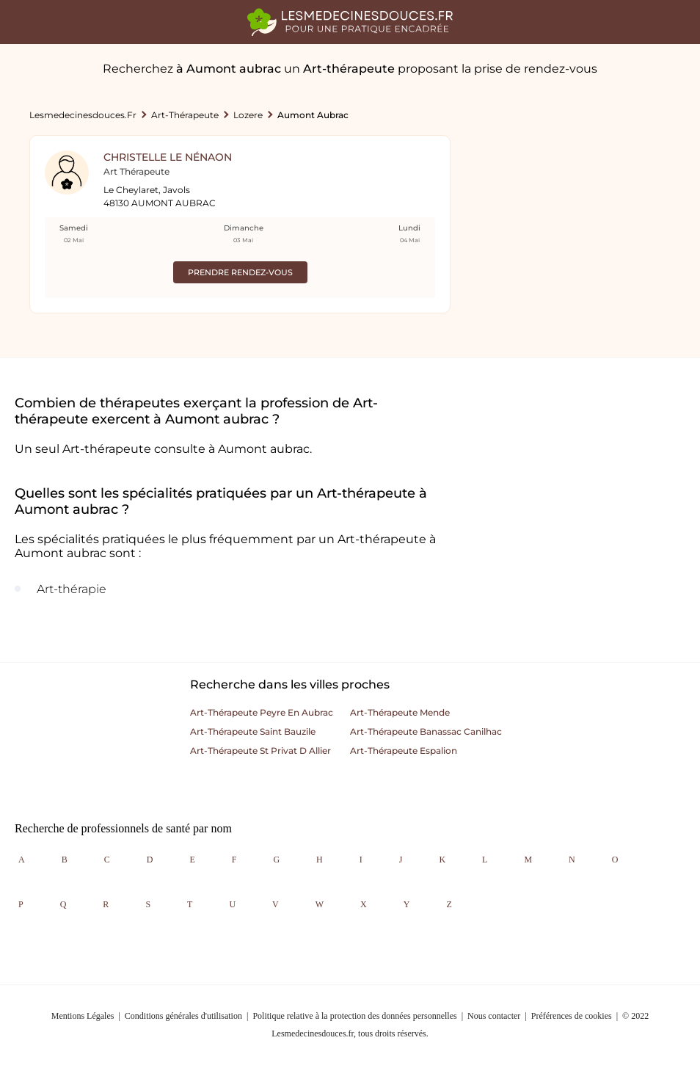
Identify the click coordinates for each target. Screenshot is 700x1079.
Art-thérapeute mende (400, 712)
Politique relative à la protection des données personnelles (354, 1016)
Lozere (248, 114)
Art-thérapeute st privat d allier (260, 750)
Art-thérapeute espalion (403, 750)
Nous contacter (493, 1016)
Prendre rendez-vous (240, 272)
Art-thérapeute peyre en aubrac (261, 712)
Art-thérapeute (185, 114)
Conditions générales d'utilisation (183, 1016)
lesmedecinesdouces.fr (82, 114)
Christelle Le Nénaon (167, 157)
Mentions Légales (82, 1016)
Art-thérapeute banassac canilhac (426, 731)
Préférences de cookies (571, 1016)
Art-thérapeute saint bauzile (253, 731)
